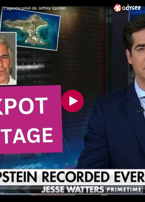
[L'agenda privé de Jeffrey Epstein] (56, 8)
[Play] (72, 101)
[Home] (127, 8)
